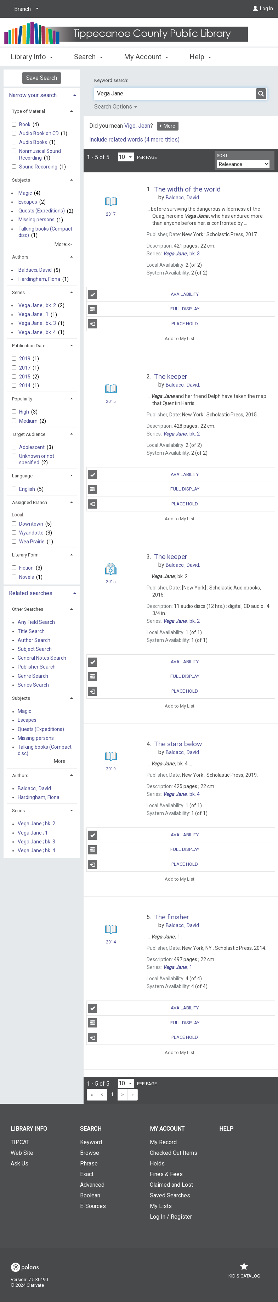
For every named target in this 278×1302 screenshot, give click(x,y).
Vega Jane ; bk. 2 (37, 305)
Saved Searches (170, 1195)
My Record (163, 1142)
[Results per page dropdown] (126, 157)
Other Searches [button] (27, 609)
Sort (222, 155)
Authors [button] (20, 257)
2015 (25, 376)
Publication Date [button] (28, 345)
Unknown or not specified (36, 459)
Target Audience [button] (28, 434)
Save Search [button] (41, 77)
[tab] (42, 95)
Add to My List (179, 338)
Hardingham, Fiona (39, 279)
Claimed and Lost (171, 1184)
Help (226, 1128)
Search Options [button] (115, 106)
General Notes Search (42, 658)
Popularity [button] (22, 398)
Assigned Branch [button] (29, 502)
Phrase (89, 1163)
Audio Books (33, 142)
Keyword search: (111, 80)
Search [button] (88, 55)
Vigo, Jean (137, 125)
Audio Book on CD (39, 133)
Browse (89, 1152)
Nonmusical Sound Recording (40, 154)
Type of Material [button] (28, 111)
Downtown (31, 524)
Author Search (34, 640)
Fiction (27, 568)
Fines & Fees (166, 1174)
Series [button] (18, 292)
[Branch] (25, 9)
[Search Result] (111, 201)
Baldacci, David (35, 270)
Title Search (31, 631)
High (24, 412)
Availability (143, 294)
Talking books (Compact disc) (45, 232)
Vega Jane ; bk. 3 (37, 323)
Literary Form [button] (25, 555)
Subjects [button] (21, 180)
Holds (157, 1163)
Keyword (91, 1142)
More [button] (203, 56)
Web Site (22, 1152)
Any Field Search (36, 622)
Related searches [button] (30, 593)
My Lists (161, 1206)
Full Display (143, 309)
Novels (27, 577)
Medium (29, 421)
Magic (25, 193)
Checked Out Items (173, 1152)
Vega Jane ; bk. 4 (37, 332)
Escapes (27, 202)
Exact (86, 1174)
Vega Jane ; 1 (33, 314)
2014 (25, 385)
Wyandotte (32, 533)
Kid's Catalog (244, 1272)
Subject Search (35, 649)
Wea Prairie (32, 541)
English (27, 489)
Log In (266, 8)
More (167, 126)
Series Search (33, 685)
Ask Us (19, 1163)
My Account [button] (146, 55)
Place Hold (143, 323)
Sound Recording (38, 167)
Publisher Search (37, 667)
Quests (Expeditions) (41, 211)
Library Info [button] (32, 55)
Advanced (92, 1184)
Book (25, 124)
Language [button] (22, 475)
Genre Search (33, 676)
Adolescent (32, 447)
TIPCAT (20, 1142)
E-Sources (93, 1206)
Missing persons (36, 220)
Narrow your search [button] (33, 95)
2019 (25, 358)
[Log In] (255, 8)
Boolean (90, 1195)
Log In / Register (171, 1216)
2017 (25, 368)
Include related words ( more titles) (134, 139)
